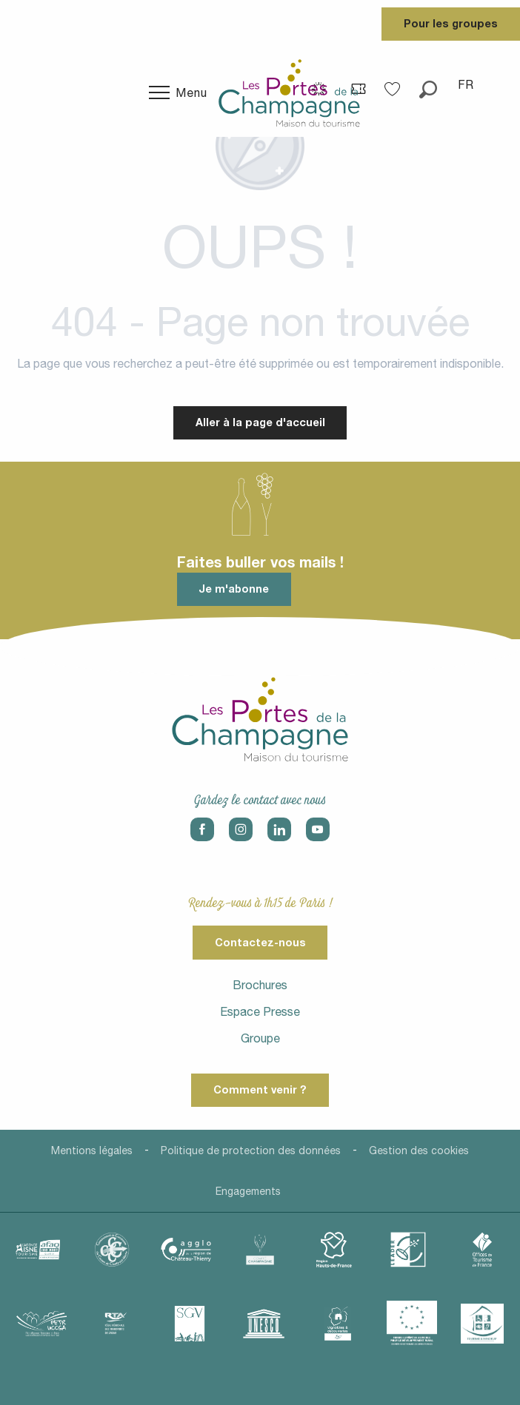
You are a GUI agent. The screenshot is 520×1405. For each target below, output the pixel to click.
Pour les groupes (451, 23)
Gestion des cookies (419, 1150)
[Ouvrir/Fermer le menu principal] (178, 92)
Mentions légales (92, 1150)
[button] (428, 84)
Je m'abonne (234, 588)
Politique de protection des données (251, 1150)
